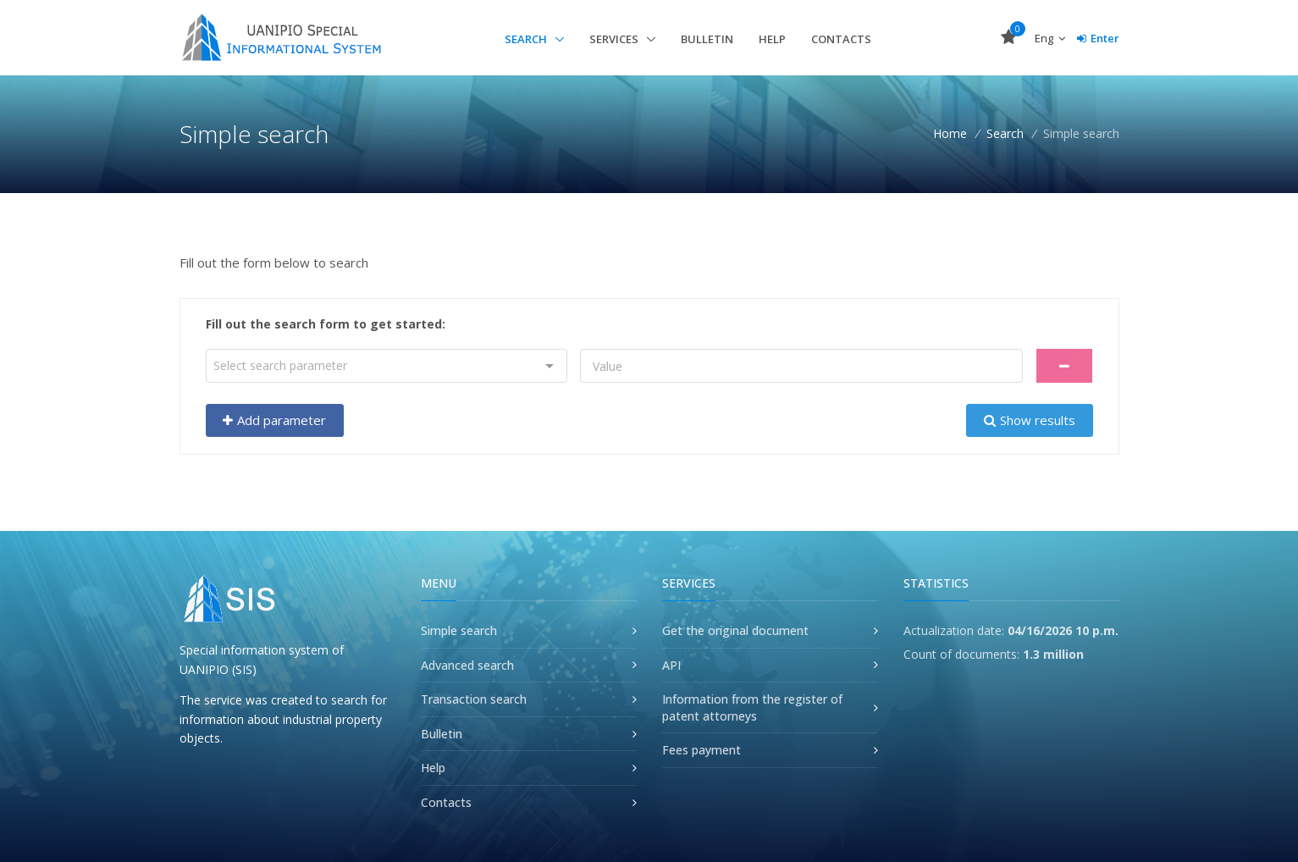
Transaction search (474, 699)
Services (615, 39)
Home (950, 133)
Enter (1098, 38)
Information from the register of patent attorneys (752, 707)
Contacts (841, 39)
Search (527, 39)
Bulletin (707, 39)
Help (772, 39)
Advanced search (467, 665)
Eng (1050, 38)
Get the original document (735, 630)
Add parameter (274, 420)
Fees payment (701, 750)
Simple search (459, 630)
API (671, 665)
